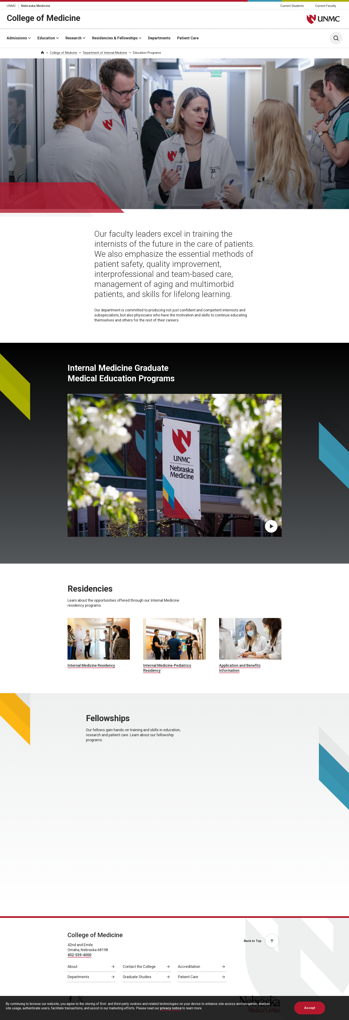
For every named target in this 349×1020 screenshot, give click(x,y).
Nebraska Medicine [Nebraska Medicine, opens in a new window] (35, 6)
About (72, 966)
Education (46, 38)
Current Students (292, 6)
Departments (159, 38)
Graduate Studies (137, 977)
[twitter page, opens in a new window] (80, 999)
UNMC (11, 6)
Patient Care (188, 38)
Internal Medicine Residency (91, 665)
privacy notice (171, 1012)
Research (73, 38)
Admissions (17, 38)
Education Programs (147, 53)
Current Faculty (325, 6)
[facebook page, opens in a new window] (70, 999)
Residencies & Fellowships (115, 38)
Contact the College (139, 966)
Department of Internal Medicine (105, 53)
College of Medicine (43, 18)
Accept (309, 1011)
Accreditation (189, 966)
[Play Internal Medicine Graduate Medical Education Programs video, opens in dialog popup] (271, 526)
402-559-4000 (79, 955)
